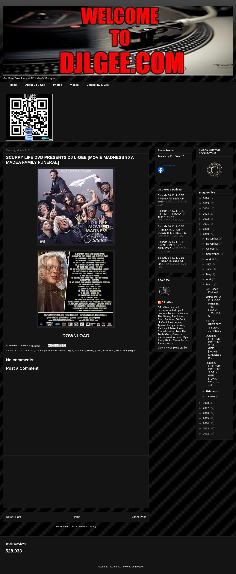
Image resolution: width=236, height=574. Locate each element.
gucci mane (50, 350)
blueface (29, 350)
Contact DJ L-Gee (98, 84)
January (211, 396)
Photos (57, 84)
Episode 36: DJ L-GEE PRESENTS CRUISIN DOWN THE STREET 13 (172, 229)
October (211, 248)
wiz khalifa (121, 350)
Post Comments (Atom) (83, 526)
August (210, 259)
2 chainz (19, 350)
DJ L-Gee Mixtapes (166, 165)
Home (13, 84)
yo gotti (132, 350)
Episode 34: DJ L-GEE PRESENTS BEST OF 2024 (171, 261)
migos (70, 350)
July (208, 264)
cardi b (39, 350)
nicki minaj (80, 350)
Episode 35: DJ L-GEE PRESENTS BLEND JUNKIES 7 (171, 245)
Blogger (139, 566)
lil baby (62, 350)
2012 (206, 433)
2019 (206, 234)
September (213, 253)
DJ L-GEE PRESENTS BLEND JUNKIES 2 (213, 326)
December (212, 238)
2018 (206, 402)
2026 (206, 198)
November (212, 243)
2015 (206, 418)
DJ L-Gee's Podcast (212, 290)
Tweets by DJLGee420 (171, 156)
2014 (206, 423)
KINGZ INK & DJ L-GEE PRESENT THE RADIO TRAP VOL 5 (213, 307)
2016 (206, 413)
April (209, 279)
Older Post (139, 517)
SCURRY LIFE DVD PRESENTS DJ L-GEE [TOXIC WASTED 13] (213, 374)
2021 (206, 223)
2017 (206, 408)
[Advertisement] (75, 481)
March (210, 284)
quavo (98, 350)
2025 (206, 203)
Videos (74, 84)
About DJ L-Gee (35, 84)
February (211, 391)
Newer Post (13, 517)
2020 (206, 229)
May (209, 274)
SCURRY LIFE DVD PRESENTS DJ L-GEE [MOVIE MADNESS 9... (213, 346)
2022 (206, 218)
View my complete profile (172, 347)
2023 (206, 213)
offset (90, 350)
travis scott (108, 350)
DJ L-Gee (167, 302)
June (209, 269)
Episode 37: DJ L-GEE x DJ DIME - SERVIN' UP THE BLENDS (172, 214)
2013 (206, 428)
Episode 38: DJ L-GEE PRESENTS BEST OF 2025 (171, 198)
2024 (206, 208)
